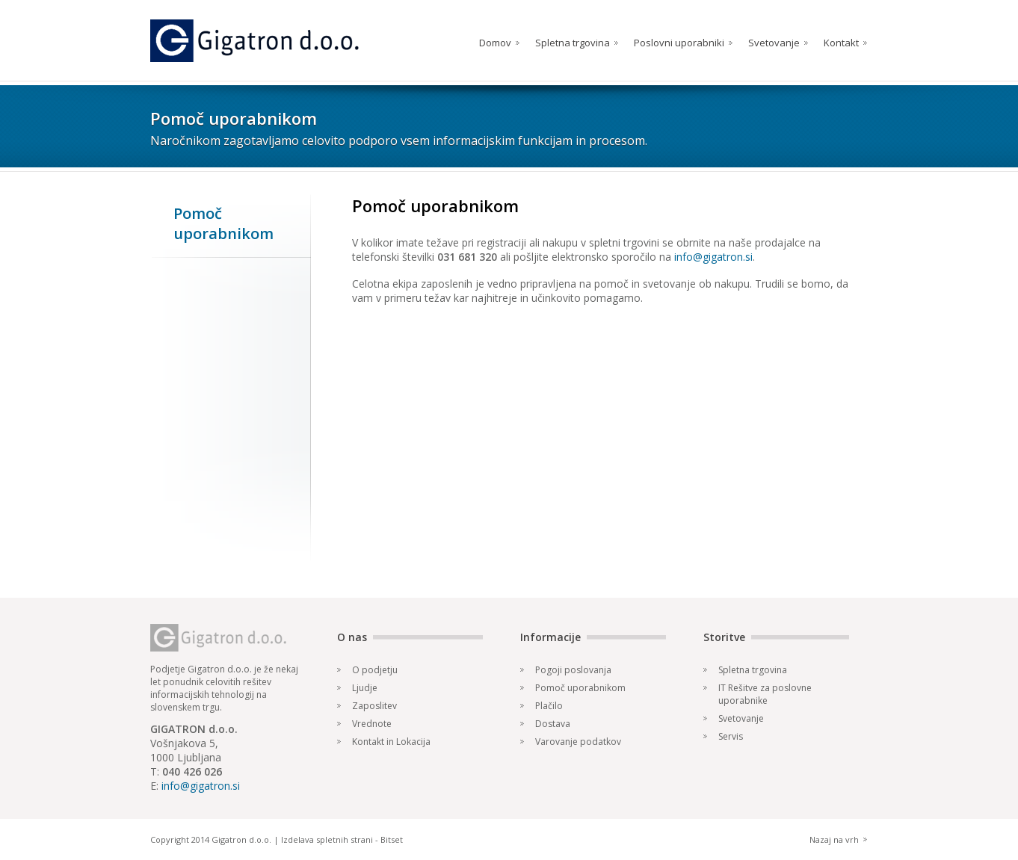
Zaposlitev (374, 705)
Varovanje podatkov (578, 741)
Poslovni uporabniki (679, 42)
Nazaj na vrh (834, 839)
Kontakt (841, 42)
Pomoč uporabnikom (580, 687)
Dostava (552, 723)
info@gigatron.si (713, 257)
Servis (730, 736)
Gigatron (254, 40)
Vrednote (372, 723)
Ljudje (364, 687)
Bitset (391, 839)
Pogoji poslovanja (573, 669)
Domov (495, 42)
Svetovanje (774, 42)
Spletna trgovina (572, 42)
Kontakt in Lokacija (391, 741)
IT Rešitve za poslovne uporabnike (765, 694)
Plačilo (549, 705)
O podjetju (375, 669)
